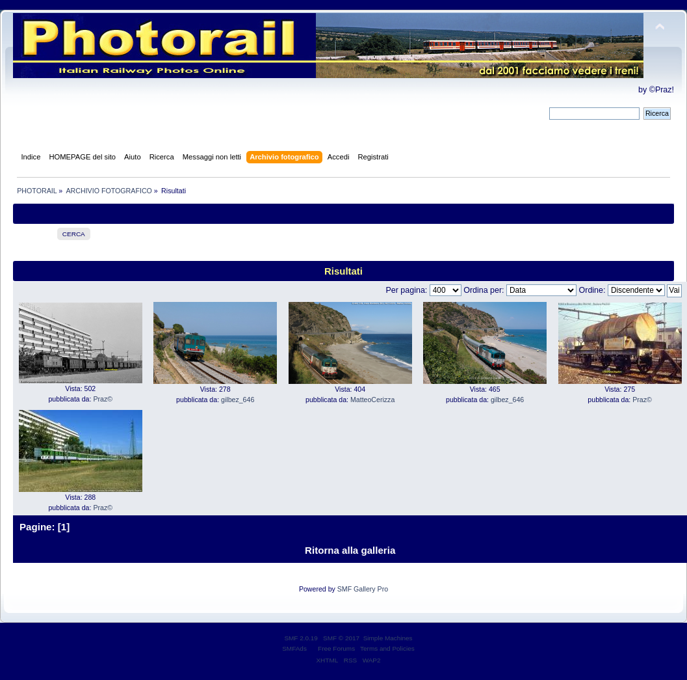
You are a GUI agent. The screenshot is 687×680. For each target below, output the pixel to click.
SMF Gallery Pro (362, 589)
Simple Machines (388, 638)
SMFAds (294, 648)
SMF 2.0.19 (301, 638)
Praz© (102, 399)
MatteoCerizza (372, 399)
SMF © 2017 (341, 638)
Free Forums (336, 648)
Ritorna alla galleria (350, 550)
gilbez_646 (237, 399)
